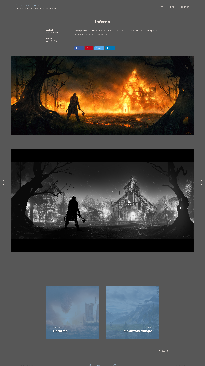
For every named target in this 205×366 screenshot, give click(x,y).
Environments (53, 32)
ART (161, 7)
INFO (172, 7)
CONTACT (185, 7)
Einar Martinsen (29, 5)
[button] (163, 351)
